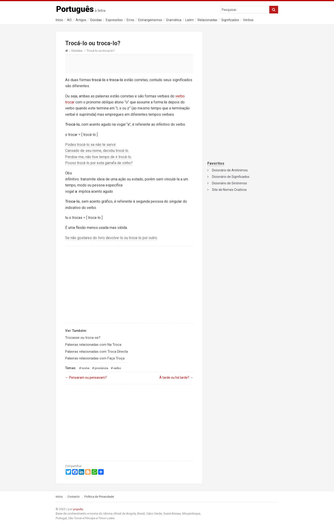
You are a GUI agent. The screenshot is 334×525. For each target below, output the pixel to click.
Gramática (173, 20)
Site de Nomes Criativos (229, 190)
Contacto (73, 496)
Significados (230, 20)
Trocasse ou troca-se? (82, 338)
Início (59, 20)
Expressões (114, 20)
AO (69, 20)
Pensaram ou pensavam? (86, 377)
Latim (189, 20)
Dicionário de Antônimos (230, 170)
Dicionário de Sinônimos (229, 183)
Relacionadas (207, 20)
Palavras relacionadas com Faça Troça (95, 358)
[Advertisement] (129, 64)
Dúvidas (96, 20)
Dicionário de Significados (230, 177)
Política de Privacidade (99, 496)
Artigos (81, 20)
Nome (85, 368)
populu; (78, 509)
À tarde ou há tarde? (176, 377)
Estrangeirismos (150, 20)
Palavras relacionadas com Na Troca (93, 345)
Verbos (248, 20)
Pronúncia (101, 368)
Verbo (117, 368)
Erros (130, 20)
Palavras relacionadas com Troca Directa (96, 351)
